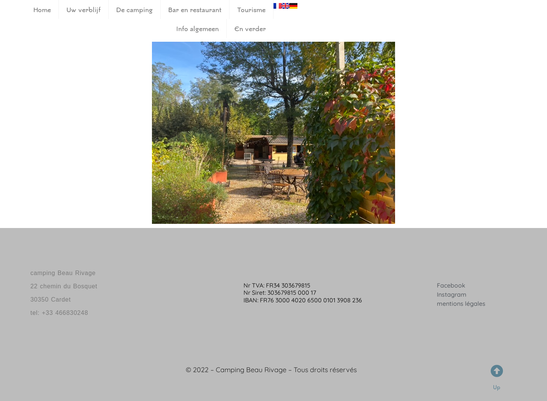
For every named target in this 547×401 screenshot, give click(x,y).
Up (496, 387)
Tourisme (251, 9)
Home (42, 9)
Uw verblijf (83, 9)
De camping (134, 9)
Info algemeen (197, 28)
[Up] (496, 371)
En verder (250, 28)
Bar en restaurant (194, 9)
